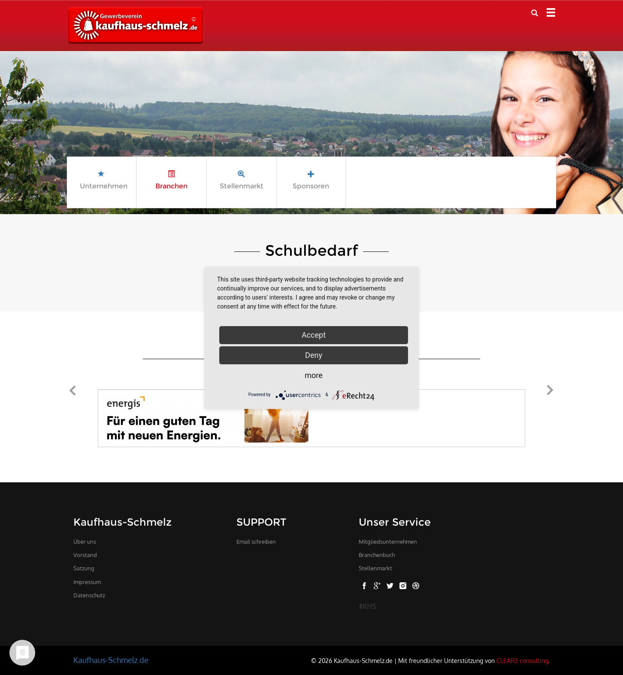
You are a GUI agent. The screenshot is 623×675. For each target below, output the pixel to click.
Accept (314, 334)
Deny (313, 355)
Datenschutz (89, 595)
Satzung (83, 568)
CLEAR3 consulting (522, 660)
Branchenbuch (377, 554)
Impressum (87, 581)
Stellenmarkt (375, 568)
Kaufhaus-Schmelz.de (110, 660)
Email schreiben (256, 541)
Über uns (84, 541)
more (314, 375)
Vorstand (85, 554)
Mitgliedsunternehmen (388, 541)
